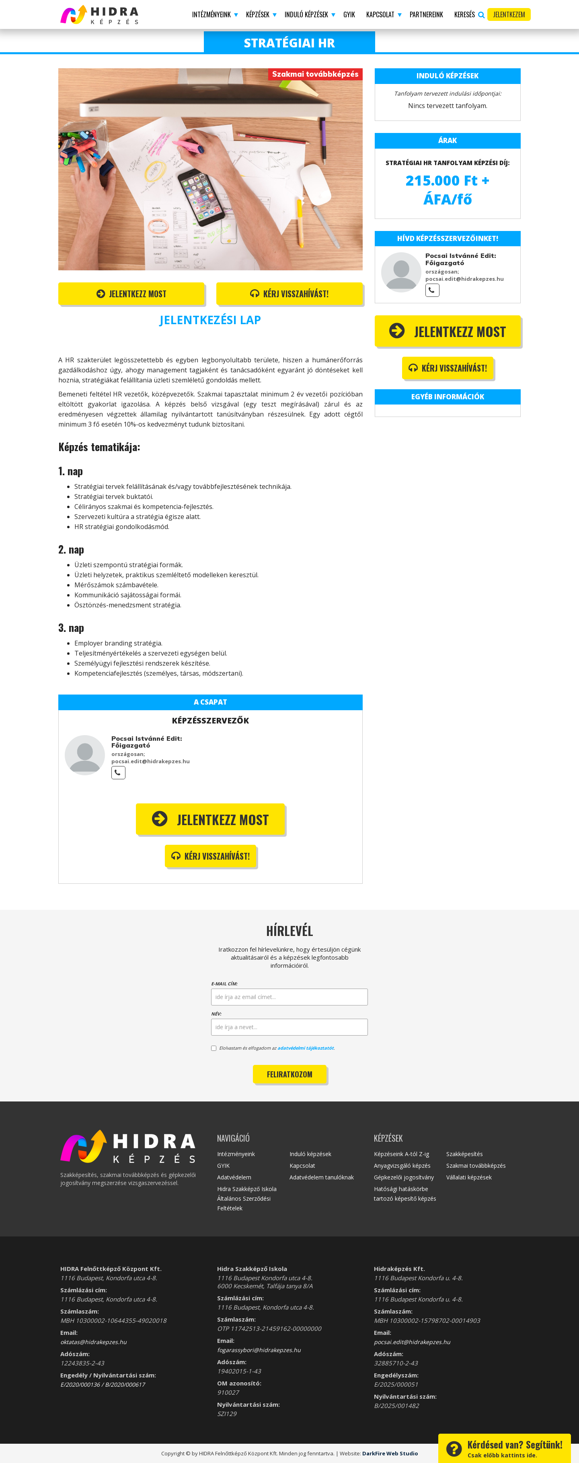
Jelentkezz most (131, 294)
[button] (213, 14)
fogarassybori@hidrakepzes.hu (259, 1350)
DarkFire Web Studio (390, 1453)
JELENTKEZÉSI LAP (210, 319)
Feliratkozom (289, 1074)
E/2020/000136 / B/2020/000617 (102, 1384)
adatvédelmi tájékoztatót (305, 1048)
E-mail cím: (224, 984)
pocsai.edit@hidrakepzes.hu (412, 1342)
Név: (216, 1014)
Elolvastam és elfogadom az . (273, 1048)
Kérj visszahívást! (289, 294)
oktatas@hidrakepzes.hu (93, 1342)
